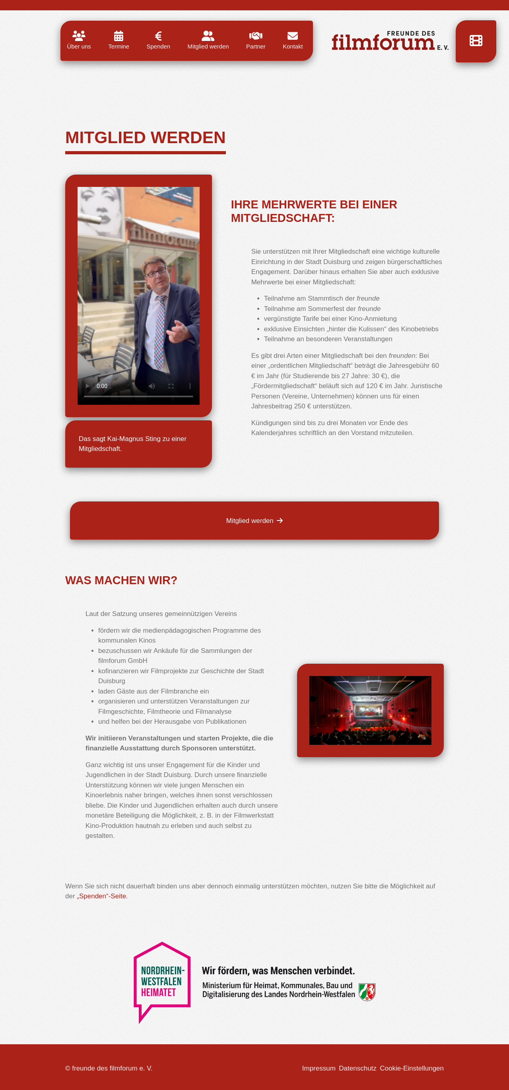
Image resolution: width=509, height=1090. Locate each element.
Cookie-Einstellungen (412, 1068)
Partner (256, 40)
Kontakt (293, 40)
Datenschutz (358, 1068)
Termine (118, 40)
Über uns (79, 40)
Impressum (319, 1068)
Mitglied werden (208, 40)
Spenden (159, 40)
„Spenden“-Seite (101, 896)
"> (138, 296)
